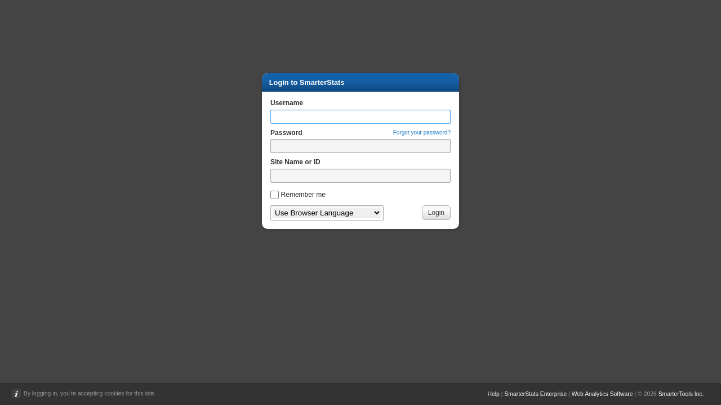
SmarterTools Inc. (681, 394)
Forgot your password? (422, 132)
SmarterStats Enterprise (535, 394)
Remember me (303, 195)
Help (493, 394)
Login (436, 213)
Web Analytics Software (602, 394)
